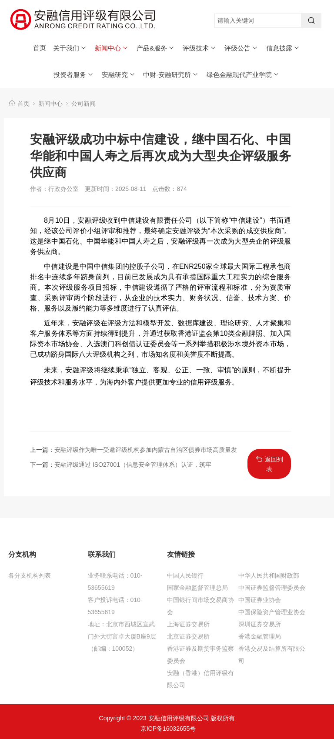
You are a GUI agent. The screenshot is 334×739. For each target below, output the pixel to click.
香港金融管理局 (259, 636)
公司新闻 (83, 103)
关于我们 (70, 48)
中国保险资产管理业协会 (271, 612)
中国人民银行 (185, 575)
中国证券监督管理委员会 (271, 587)
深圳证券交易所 (259, 624)
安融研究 (119, 74)
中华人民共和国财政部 (268, 575)
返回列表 (269, 463)
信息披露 (283, 48)
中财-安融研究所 (171, 74)
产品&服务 (156, 48)
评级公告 (241, 48)
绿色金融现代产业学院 (243, 74)
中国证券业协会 (259, 599)
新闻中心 (112, 48)
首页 (39, 47)
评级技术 (200, 48)
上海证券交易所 (188, 624)
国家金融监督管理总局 (197, 587)
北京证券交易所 (188, 636)
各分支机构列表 (29, 575)
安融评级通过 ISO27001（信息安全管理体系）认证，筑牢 (132, 464)
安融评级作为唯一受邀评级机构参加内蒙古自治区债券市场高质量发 (145, 449)
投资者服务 (73, 74)
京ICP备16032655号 (168, 728)
